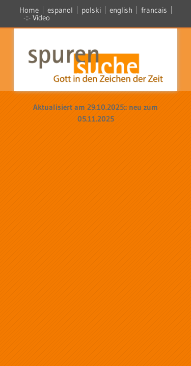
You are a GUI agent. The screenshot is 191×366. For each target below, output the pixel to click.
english (121, 10)
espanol (60, 10)
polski (91, 10)
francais (154, 10)
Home (29, 10)
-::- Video (36, 17)
